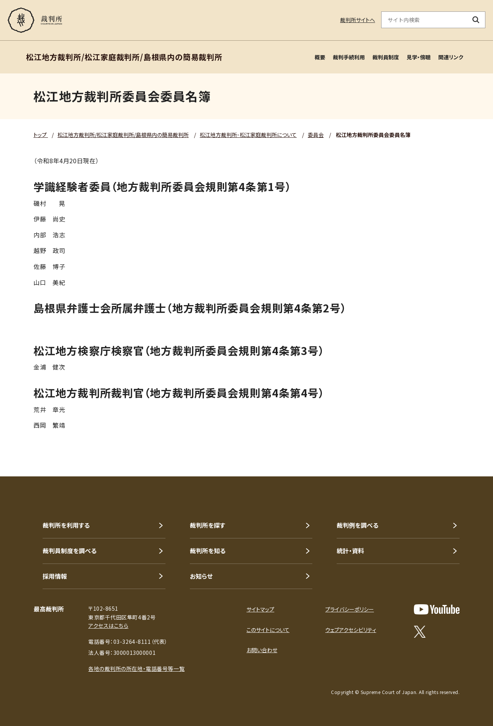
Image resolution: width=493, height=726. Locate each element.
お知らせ (201, 576)
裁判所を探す (207, 525)
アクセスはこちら (108, 625)
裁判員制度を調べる (70, 550)
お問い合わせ (262, 650)
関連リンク (450, 57)
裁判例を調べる (357, 525)
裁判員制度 (385, 57)
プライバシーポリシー (349, 609)
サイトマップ (260, 609)
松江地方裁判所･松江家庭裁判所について (248, 135)
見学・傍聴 (419, 57)
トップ (40, 135)
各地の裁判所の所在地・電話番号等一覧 (136, 668)
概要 (320, 57)
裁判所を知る (208, 550)
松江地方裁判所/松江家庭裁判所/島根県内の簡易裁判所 (123, 135)
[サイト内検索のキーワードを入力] (424, 20)
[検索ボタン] (476, 20)
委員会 (316, 135)
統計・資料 (350, 550)
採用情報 (55, 576)
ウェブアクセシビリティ (350, 630)
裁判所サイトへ (357, 20)
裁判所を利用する (66, 525)
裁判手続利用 (349, 57)
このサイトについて (268, 630)
